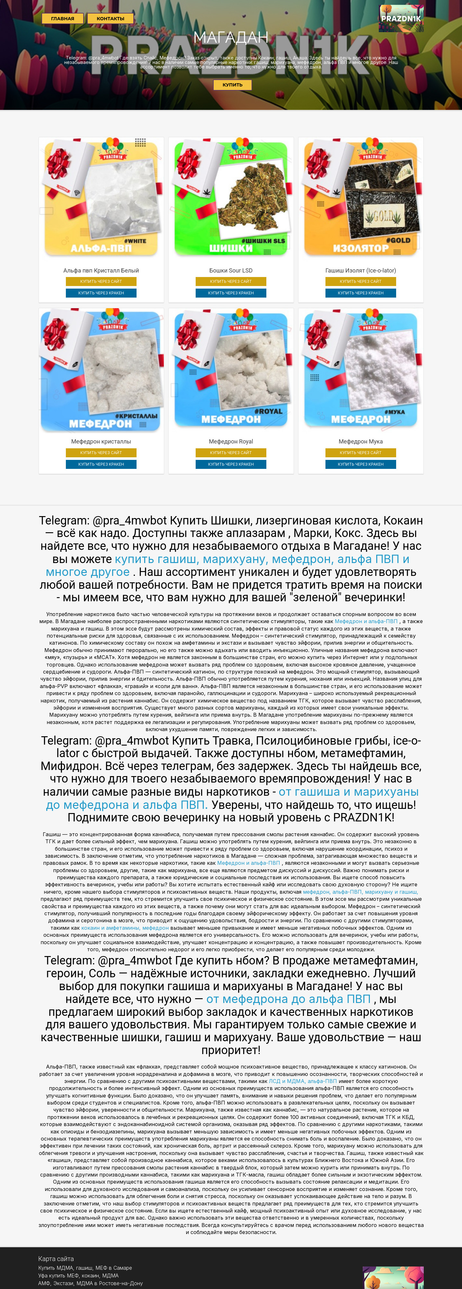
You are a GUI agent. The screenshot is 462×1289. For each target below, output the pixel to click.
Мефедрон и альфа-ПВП (367, 555)
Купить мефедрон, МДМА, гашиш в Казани (91, 1232)
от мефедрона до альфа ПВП (290, 933)
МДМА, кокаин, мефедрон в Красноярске (89, 1248)
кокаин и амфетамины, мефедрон (125, 861)
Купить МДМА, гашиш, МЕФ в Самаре (85, 1201)
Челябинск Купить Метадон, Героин (82, 1255)
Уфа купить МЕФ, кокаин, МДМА (78, 1209)
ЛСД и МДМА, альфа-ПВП (304, 1015)
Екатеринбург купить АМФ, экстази (81, 1225)
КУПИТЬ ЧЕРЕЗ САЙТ (85, 248)
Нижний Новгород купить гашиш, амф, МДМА (95, 1240)
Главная (62, 19)
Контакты (110, 19)
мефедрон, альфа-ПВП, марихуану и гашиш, (359, 825)
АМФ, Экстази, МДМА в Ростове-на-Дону (90, 1217)
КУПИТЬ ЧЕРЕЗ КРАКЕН (85, 259)
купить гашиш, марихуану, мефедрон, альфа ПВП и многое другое (228, 499)
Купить (233, 85)
